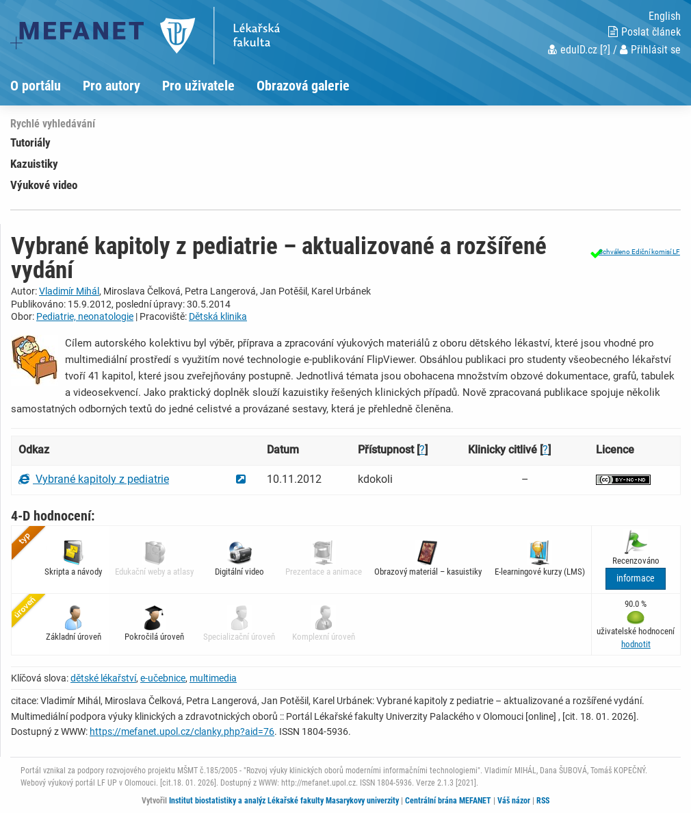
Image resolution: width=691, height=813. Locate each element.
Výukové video (43, 185)
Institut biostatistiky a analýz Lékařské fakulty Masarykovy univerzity (284, 800)
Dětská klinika (218, 316)
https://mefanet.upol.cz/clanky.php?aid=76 (182, 731)
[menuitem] (46, 85)
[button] (633, 251)
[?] (605, 49)
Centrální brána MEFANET (448, 800)
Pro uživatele (198, 85)
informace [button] (635, 578)
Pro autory (111, 85)
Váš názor (513, 800)
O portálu (35, 85)
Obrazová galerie (303, 85)
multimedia (213, 678)
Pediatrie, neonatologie (84, 316)
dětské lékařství (103, 678)
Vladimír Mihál (69, 291)
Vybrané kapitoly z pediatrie (93, 479)
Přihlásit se (650, 49)
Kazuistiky (34, 164)
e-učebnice (162, 678)
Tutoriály (30, 142)
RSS (542, 800)
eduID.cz (572, 49)
